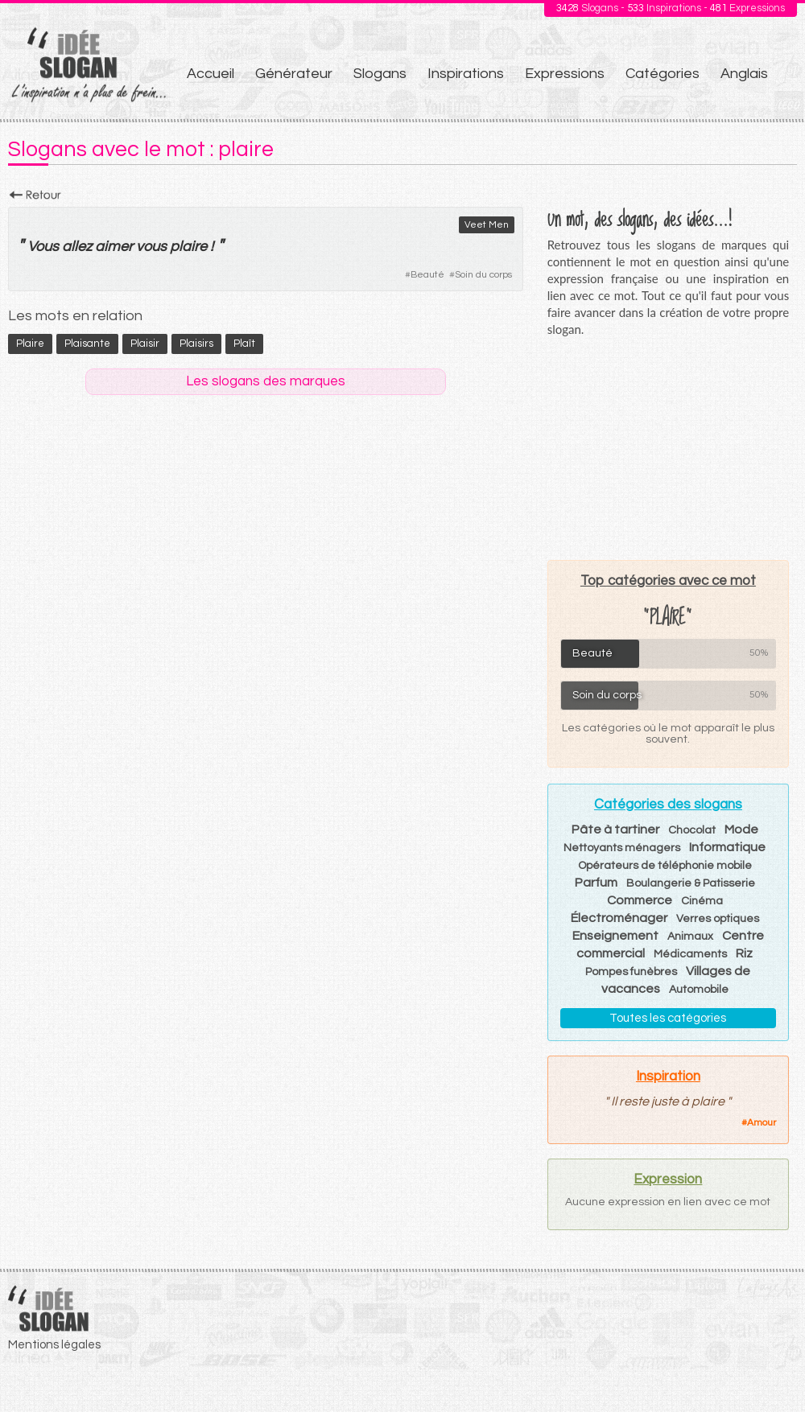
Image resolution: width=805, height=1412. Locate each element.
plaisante (87, 343)
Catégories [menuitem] (662, 73)
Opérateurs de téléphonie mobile (665, 865)
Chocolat (692, 830)
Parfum (596, 882)
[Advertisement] (668, 448)
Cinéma (702, 901)
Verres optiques (717, 918)
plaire (188, 246)
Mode (741, 829)
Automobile (699, 989)
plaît (244, 343)
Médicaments (690, 954)
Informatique (727, 847)
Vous (43, 246)
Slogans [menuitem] (380, 73)
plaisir (144, 343)
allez (77, 246)
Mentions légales (54, 1345)
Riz (744, 953)
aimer (114, 246)
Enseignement (615, 935)
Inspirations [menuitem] (465, 73)
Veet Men (486, 225)
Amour (761, 1123)
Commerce (639, 900)
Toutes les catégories (667, 1018)
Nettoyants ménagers (622, 848)
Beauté (427, 275)
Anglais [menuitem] (744, 73)
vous (151, 246)
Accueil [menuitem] (210, 73)
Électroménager (619, 918)
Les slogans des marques (265, 381)
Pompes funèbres (631, 972)
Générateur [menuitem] (293, 73)
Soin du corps (483, 275)
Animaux (690, 936)
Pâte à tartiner (615, 829)
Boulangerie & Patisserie (690, 883)
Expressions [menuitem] (565, 73)
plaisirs (196, 343)
